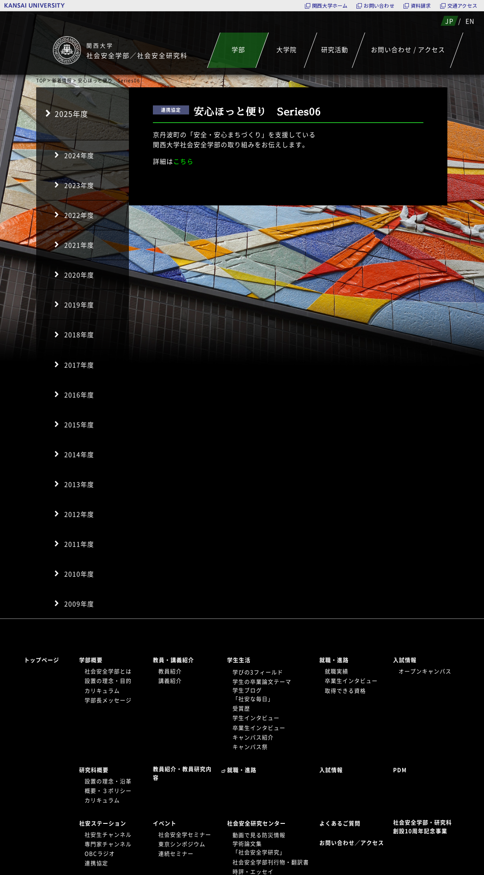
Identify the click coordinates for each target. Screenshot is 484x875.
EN (470, 20)
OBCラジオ (100, 854)
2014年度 (79, 454)
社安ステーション (102, 823)
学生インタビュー (256, 718)
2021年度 (79, 244)
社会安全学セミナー (184, 835)
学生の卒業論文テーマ (262, 682)
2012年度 (79, 513)
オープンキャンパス (425, 671)
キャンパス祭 (250, 747)
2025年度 (71, 113)
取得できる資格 (345, 691)
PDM (400, 770)
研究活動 (334, 49)
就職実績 (336, 671)
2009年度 (79, 603)
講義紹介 (170, 681)
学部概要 (91, 660)
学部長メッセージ (108, 700)
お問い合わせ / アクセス (408, 49)
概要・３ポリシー (108, 791)
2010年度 (79, 573)
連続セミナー (176, 854)
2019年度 (79, 304)
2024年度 (79, 155)
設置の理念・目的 (108, 681)
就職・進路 (334, 660)
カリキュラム (102, 691)
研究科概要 (94, 770)
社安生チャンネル (108, 835)
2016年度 (79, 394)
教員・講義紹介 (173, 660)
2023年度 (79, 185)
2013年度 (79, 484)
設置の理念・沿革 (108, 781)
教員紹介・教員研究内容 (182, 773)
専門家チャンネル (108, 844)
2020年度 (79, 274)
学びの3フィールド (258, 672)
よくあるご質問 (340, 823)
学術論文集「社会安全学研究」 (259, 848)
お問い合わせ (379, 6)
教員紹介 (170, 671)
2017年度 (79, 364)
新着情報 (62, 80)
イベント (164, 823)
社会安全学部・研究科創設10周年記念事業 (422, 826)
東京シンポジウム (181, 844)
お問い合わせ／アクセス (354, 843)
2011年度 (79, 543)
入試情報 (405, 660)
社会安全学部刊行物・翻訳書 (271, 862)
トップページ (41, 660)
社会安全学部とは (108, 671)
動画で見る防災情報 (259, 835)
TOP (41, 80)
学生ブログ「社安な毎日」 (253, 694)
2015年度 (79, 424)
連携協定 (96, 863)
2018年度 (79, 334)
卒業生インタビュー (259, 728)
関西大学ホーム (330, 6)
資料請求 (421, 6)
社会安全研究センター (256, 823)
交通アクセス (462, 6)
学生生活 (239, 660)
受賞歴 (241, 708)
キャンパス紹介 (253, 737)
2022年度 (79, 214)
